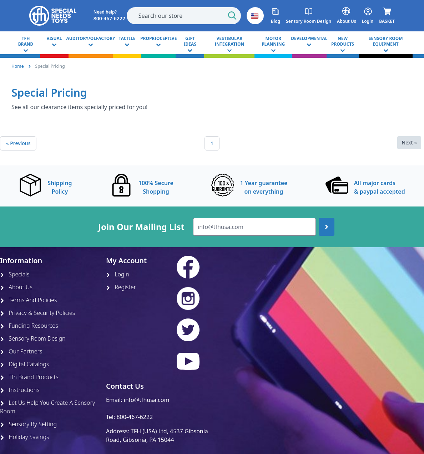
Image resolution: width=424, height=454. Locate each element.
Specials (14, 274)
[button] (255, 15)
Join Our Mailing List (141, 227)
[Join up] (326, 227)
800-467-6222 (134, 417)
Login (117, 274)
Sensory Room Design (33, 338)
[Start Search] (232, 15)
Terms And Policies (28, 300)
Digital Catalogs (24, 364)
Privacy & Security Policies (37, 313)
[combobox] (184, 15)
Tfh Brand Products (29, 377)
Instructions (20, 390)
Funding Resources (29, 326)
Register (121, 287)
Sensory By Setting (28, 424)
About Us (16, 287)
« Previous (18, 143)
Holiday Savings (24, 437)
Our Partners (21, 351)
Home (17, 66)
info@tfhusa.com (147, 400)
